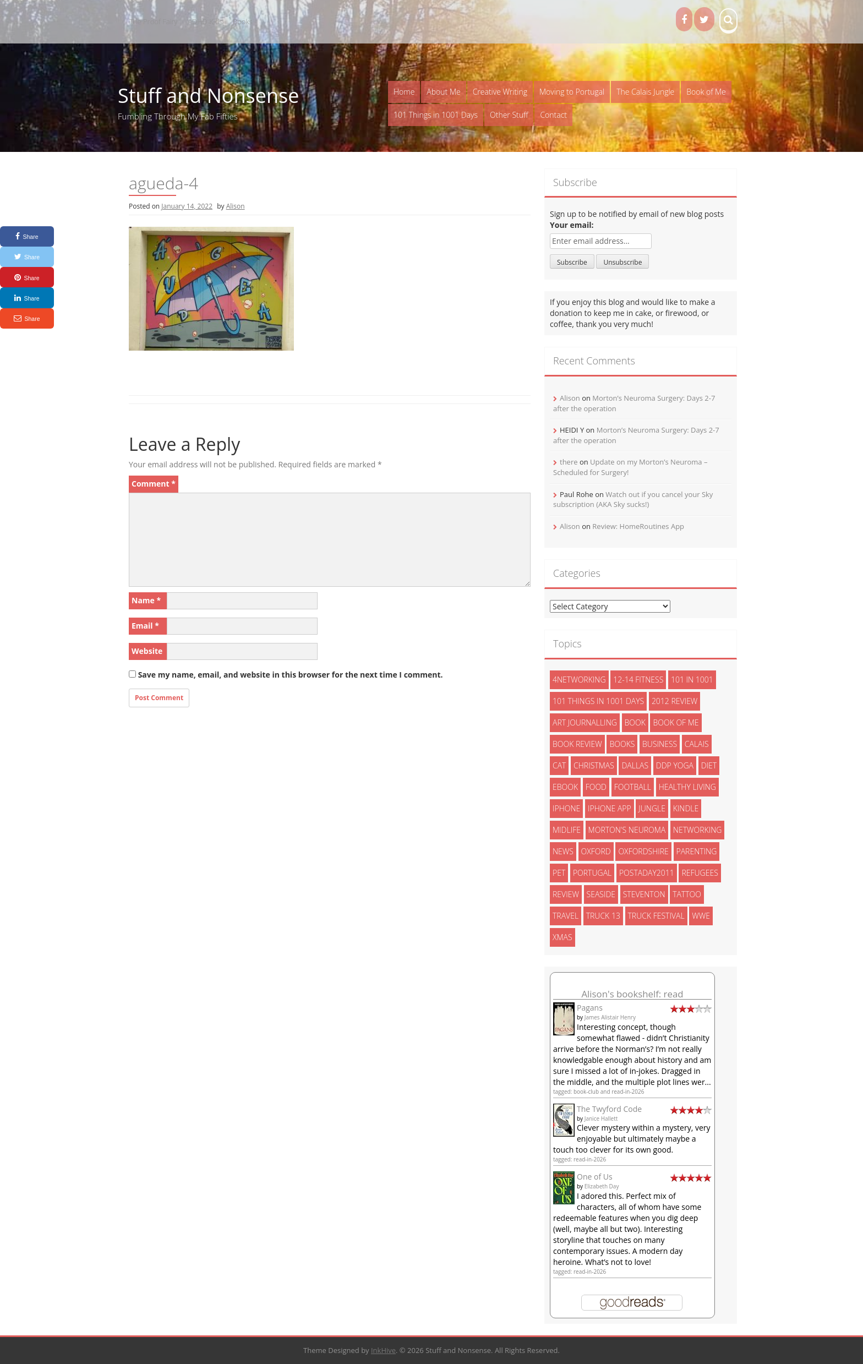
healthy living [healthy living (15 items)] (687, 787)
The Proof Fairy (153, 21)
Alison (235, 206)
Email (145, 625)
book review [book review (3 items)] (577, 744)
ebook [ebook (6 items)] (565, 787)
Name (146, 600)
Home (404, 91)
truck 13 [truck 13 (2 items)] (603, 915)
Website (147, 651)
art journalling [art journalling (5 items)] (585, 722)
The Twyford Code (609, 1109)
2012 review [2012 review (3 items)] (674, 701)
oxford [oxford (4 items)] (596, 851)
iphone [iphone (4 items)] (566, 808)
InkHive (383, 1350)
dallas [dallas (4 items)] (634, 765)
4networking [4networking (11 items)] (579, 679)
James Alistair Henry (610, 1017)
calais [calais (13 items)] (697, 744)
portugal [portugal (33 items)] (592, 872)
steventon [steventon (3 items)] (644, 894)
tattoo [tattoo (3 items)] (687, 894)
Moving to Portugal (571, 91)
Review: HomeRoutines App (638, 526)
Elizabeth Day (602, 1186)
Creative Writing (500, 91)
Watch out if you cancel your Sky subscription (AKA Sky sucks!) (633, 499)
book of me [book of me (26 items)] (675, 722)
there (569, 462)
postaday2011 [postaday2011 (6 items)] (646, 872)
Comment (154, 483)
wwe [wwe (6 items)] (701, 915)
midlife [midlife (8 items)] (567, 830)
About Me (443, 91)
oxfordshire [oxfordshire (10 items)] (643, 851)
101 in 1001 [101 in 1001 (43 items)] (692, 679)
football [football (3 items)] (632, 787)
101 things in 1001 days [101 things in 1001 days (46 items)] (598, 701)
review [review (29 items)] (566, 894)
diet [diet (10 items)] (709, 765)
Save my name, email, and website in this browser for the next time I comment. (290, 674)
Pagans (590, 1007)
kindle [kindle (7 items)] (686, 808)
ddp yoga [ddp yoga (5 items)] (674, 765)
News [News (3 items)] (563, 851)
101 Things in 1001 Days (436, 115)
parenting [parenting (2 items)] (696, 851)
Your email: (572, 225)
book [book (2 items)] (635, 722)
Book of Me (705, 91)
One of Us (595, 1176)
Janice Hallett (601, 1118)
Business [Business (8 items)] (659, 744)
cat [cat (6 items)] (559, 765)
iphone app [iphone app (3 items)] (609, 808)
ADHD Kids (205, 21)
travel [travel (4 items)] (565, 915)
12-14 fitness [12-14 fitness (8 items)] (638, 679)
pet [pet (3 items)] (559, 872)
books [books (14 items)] (622, 744)
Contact (553, 115)
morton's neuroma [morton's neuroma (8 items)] (627, 830)
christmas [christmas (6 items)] (593, 765)
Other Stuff (509, 115)
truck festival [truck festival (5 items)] (656, 915)
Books (243, 21)
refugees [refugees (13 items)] (699, 872)
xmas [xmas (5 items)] (562, 937)
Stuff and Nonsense (208, 95)
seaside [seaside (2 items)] (601, 894)
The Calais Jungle (645, 91)
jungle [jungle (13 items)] (651, 808)
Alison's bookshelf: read (632, 993)
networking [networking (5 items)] (697, 830)
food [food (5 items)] (596, 787)
